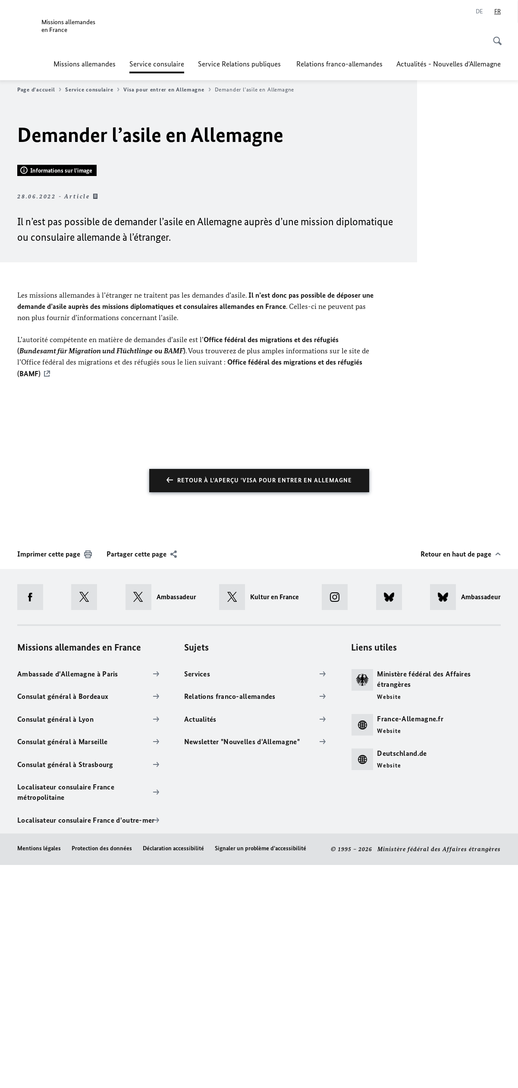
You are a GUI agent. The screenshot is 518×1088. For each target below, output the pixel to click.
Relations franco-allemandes (339, 64)
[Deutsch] (479, 11)
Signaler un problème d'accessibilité (260, 1071)
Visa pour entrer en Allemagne (166, 90)
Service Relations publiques (240, 64)
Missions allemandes (84, 64)
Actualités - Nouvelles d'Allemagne (448, 64)
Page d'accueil (39, 90)
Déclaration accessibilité (173, 1071)
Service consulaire (156, 63)
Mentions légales (39, 1071)
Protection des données (102, 1071)
